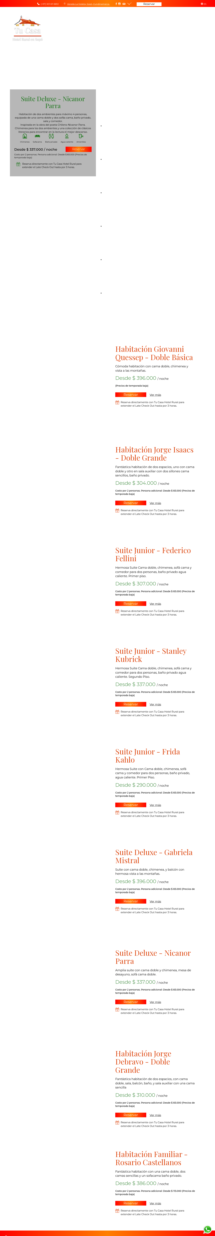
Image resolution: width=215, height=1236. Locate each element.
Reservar (149, 4)
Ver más (155, 394)
